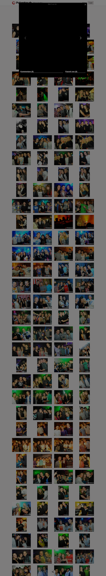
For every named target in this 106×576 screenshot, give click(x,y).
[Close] (85, 4)
